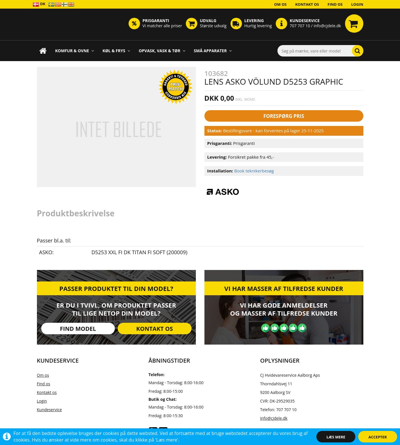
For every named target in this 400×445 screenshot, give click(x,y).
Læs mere (335, 437)
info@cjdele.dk (273, 418)
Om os (280, 4)
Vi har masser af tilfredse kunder (283, 288)
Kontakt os (307, 4)
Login (357, 4)
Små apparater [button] (213, 50)
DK (39, 4)
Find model (78, 329)
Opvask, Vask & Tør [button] (162, 50)
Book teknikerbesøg (254, 171)
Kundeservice (49, 409)
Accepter (378, 437)
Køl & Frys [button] (116, 50)
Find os (335, 4)
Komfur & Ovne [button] (74, 50)
